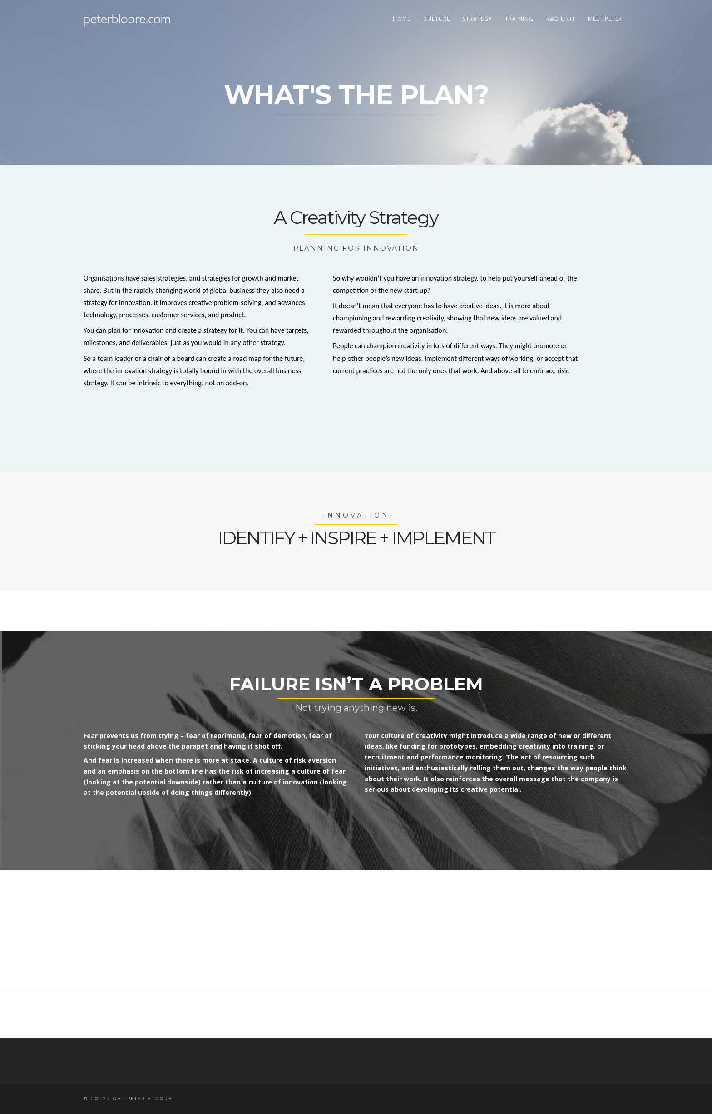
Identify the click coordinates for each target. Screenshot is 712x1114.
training (519, 19)
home (401, 19)
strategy (477, 19)
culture (436, 19)
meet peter (605, 19)
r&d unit (560, 19)
